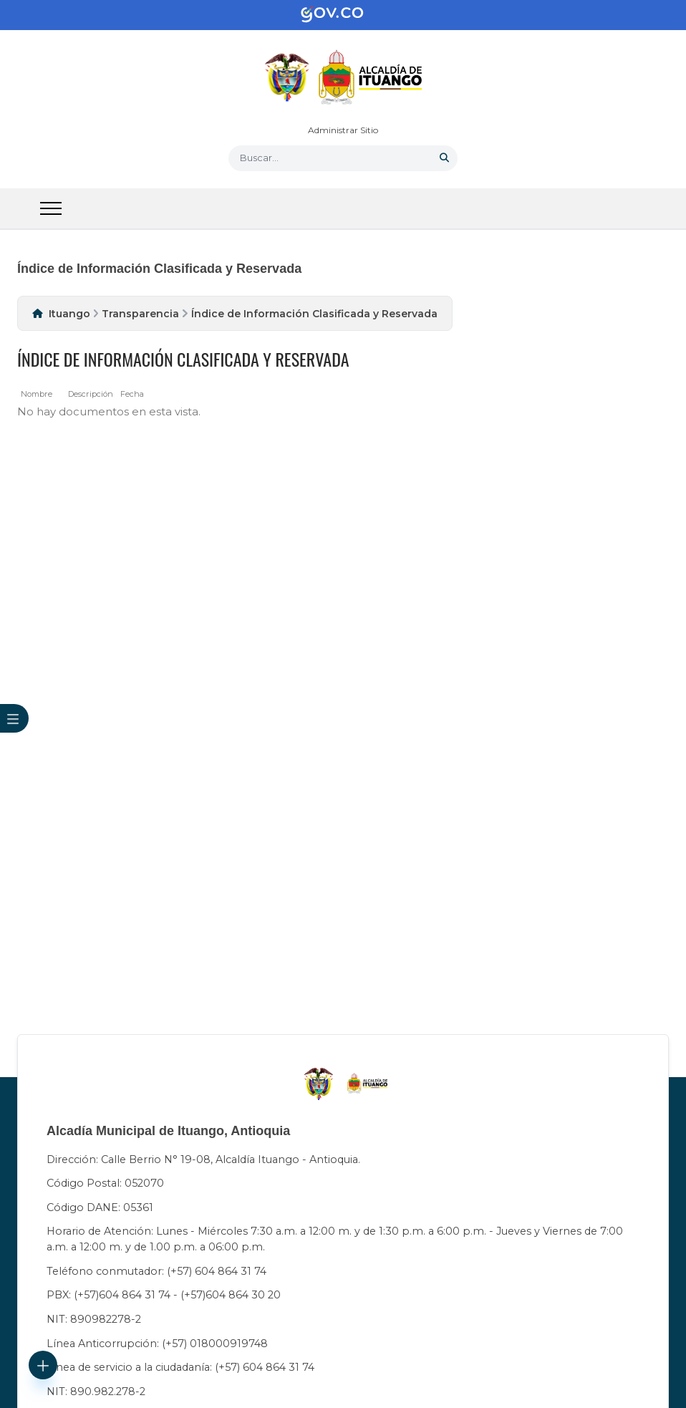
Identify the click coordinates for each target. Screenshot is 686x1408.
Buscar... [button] (259, 157)
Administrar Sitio (343, 130)
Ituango (69, 313)
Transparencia (140, 313)
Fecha (132, 394)
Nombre (36, 394)
